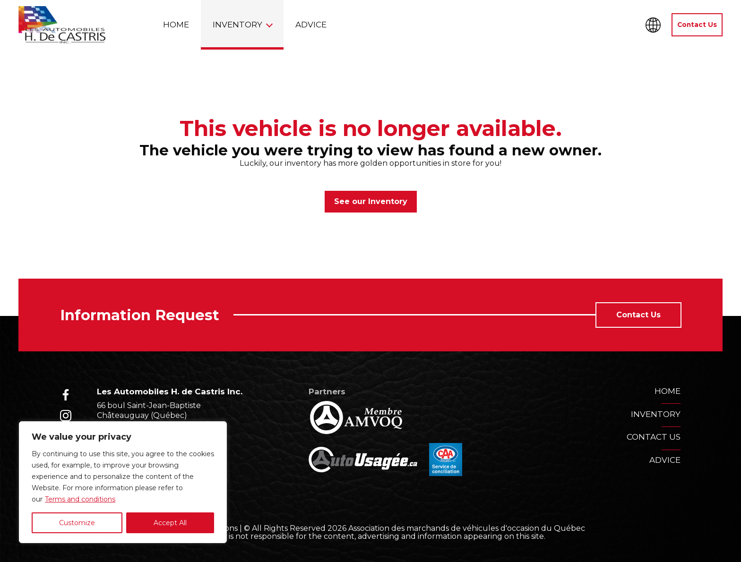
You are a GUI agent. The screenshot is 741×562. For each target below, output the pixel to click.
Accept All (170, 523)
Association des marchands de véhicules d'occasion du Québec (466, 528)
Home (176, 24)
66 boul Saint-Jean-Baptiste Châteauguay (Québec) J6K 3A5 (149, 415)
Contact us (654, 437)
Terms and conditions (80, 499)
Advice (311, 24)
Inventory (237, 24)
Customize (77, 523)
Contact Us (697, 24)
